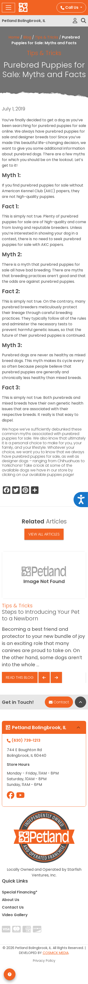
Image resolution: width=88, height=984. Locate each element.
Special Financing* (19, 892)
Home (13, 37)
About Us (10, 899)
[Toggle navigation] (8, 7)
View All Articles (44, 534)
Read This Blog (20, 677)
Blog (27, 37)
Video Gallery (15, 915)
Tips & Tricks (46, 37)
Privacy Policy (44, 960)
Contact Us (13, 907)
